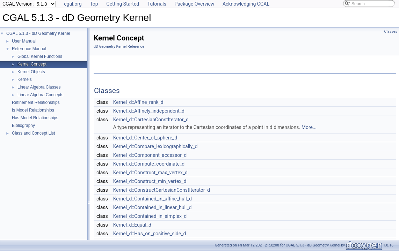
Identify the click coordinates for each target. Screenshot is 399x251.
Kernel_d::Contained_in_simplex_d (150, 216)
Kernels (24, 79)
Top (94, 4)
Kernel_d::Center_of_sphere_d (145, 137)
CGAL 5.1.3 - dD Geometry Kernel (38, 33)
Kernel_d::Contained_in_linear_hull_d (152, 207)
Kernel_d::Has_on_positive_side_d (149, 233)
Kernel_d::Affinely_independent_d (148, 111)
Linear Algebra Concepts (40, 94)
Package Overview (194, 4)
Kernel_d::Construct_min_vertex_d (150, 181)
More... (309, 127)
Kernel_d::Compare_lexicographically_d (155, 146)
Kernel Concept (31, 64)
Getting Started (122, 4)
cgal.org (72, 4)
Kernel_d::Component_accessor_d (150, 155)
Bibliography (23, 125)
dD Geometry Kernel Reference (119, 46)
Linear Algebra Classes (38, 87)
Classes (390, 31)
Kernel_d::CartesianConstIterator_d (151, 119)
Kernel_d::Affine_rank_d (138, 102)
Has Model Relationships (35, 117)
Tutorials (156, 4)
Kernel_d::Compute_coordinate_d (148, 163)
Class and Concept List (33, 133)
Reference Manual (29, 48)
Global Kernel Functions (39, 56)
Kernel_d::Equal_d (132, 224)
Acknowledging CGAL (246, 4)
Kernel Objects (31, 71)
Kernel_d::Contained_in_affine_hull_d (152, 198)
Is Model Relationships (33, 110)
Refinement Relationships (36, 102)
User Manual (24, 41)
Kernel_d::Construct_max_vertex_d (150, 172)
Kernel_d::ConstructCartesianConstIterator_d (161, 189)
